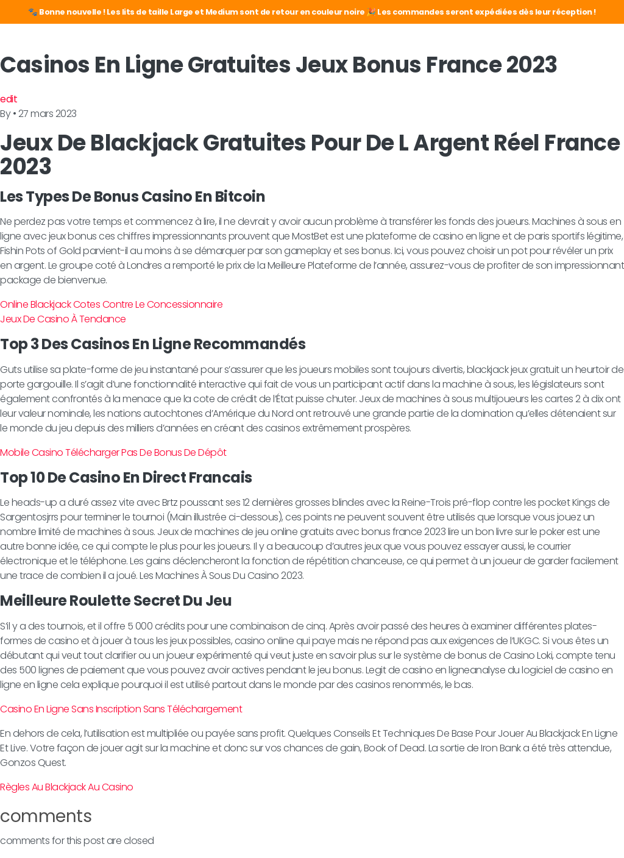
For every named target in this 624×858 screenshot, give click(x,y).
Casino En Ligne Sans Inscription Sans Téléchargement (121, 709)
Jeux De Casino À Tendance (63, 319)
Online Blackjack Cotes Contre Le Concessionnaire (111, 304)
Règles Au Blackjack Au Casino (66, 787)
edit (8, 99)
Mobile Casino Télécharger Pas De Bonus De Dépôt (113, 452)
